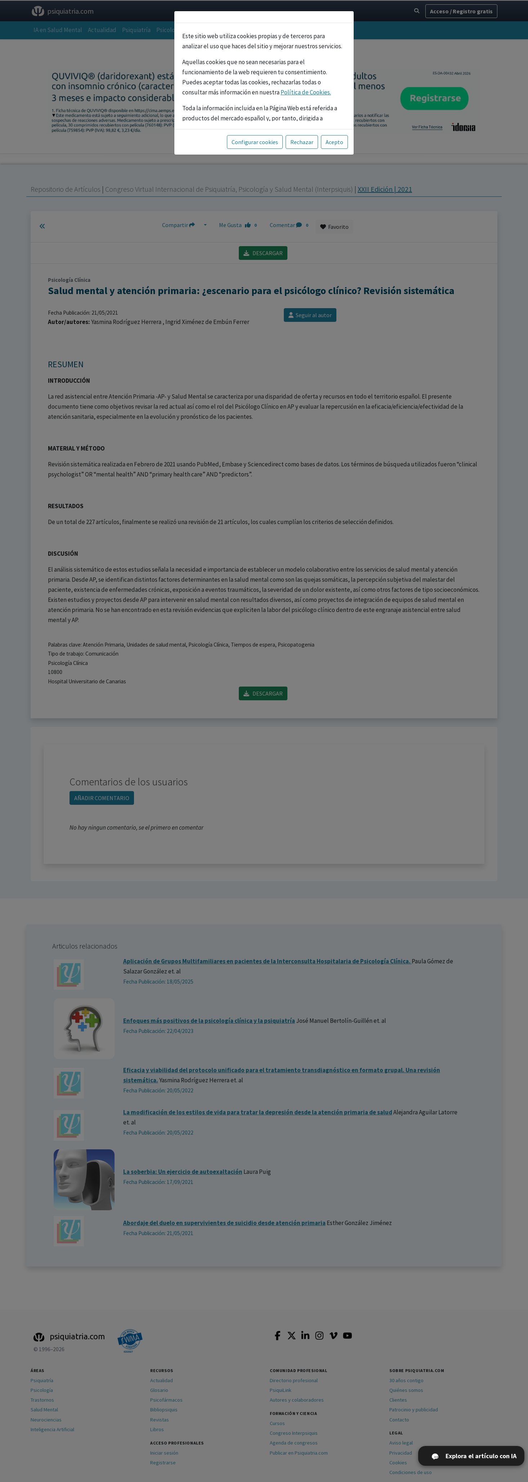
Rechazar (301, 142)
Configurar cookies (255, 142)
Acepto (334, 142)
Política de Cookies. (306, 92)
